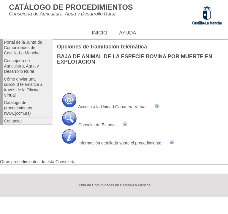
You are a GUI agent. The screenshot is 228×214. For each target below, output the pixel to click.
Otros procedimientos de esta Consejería (37, 161)
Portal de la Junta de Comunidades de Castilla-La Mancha (23, 47)
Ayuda (127, 33)
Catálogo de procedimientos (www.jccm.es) (18, 108)
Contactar (13, 121)
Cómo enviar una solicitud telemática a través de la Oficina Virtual (23, 87)
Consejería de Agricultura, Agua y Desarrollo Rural (21, 66)
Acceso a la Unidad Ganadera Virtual (112, 106)
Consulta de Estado (96, 124)
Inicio (99, 33)
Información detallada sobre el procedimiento (119, 143)
